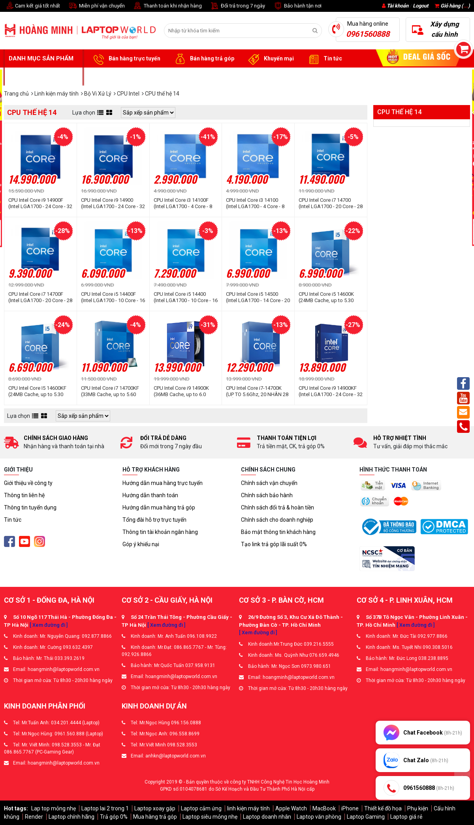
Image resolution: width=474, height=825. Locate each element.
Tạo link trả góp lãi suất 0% (274, 544)
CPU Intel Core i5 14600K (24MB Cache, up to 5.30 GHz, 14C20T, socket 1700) (329, 297)
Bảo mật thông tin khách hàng (278, 532)
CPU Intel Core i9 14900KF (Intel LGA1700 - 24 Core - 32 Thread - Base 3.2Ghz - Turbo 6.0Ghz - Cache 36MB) (331, 391)
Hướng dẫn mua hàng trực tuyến (162, 483)
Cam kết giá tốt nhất (32, 6)
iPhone (350, 808)
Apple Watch (291, 808)
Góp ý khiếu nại (140, 544)
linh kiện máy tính (248, 808)
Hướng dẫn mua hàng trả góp (158, 507)
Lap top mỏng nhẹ (53, 808)
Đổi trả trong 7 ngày (237, 6)
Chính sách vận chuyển (269, 483)
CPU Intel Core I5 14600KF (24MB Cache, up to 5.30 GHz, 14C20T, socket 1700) (39, 391)
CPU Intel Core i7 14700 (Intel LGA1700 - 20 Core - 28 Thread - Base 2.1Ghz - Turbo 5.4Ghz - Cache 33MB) (331, 203)
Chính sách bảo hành (267, 495)
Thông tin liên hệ (24, 495)
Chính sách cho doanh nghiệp (277, 520)
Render (34, 817)
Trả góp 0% (114, 817)
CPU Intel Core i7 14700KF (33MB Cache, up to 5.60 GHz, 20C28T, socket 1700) (111, 391)
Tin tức (324, 59)
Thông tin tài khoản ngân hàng (160, 532)
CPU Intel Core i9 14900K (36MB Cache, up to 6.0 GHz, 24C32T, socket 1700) (184, 391)
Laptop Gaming (366, 817)
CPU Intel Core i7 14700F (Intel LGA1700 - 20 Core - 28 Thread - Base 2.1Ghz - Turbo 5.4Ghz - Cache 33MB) (40, 297)
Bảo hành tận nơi (297, 6)
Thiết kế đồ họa (383, 808)
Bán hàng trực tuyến (125, 59)
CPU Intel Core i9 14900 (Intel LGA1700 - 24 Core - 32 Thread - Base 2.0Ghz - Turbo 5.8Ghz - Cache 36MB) (113, 203)
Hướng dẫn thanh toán (150, 495)
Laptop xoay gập (154, 808)
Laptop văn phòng (319, 817)
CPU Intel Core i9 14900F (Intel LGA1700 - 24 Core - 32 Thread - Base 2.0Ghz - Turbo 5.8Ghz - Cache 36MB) (40, 203)
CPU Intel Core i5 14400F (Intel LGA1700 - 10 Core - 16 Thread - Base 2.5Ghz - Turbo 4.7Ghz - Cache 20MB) (113, 297)
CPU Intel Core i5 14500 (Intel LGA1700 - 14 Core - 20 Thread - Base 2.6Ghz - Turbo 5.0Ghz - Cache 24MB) (258, 297)
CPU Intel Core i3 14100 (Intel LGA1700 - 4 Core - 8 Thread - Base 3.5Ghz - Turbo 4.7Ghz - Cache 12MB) (255, 203)
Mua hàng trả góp (155, 817)
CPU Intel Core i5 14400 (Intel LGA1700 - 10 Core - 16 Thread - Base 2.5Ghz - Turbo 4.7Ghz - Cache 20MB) (186, 297)
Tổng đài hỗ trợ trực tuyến (154, 520)
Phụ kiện (417, 808)
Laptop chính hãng (71, 817)
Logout (420, 6)
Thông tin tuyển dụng (30, 507)
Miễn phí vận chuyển (96, 6)
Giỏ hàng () (452, 6)
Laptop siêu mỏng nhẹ (209, 817)
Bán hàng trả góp (203, 59)
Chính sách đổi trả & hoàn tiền (277, 507)
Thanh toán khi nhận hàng (167, 6)
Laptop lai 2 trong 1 (105, 808)
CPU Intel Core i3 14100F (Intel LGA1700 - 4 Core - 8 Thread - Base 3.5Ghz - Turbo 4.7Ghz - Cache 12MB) (183, 203)
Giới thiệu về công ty (28, 483)
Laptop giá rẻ (406, 817)
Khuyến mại (270, 59)
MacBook (324, 808)
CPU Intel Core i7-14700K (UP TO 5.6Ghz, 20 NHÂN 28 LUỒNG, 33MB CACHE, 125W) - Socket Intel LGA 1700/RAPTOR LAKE (257, 391)
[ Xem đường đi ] (49, 625)
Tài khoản (397, 6)
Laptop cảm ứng (201, 808)
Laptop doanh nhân (267, 817)
